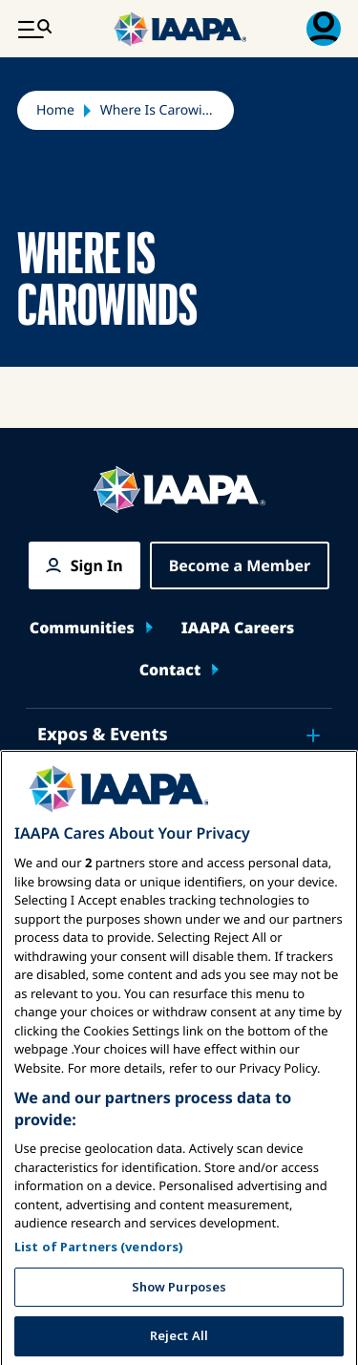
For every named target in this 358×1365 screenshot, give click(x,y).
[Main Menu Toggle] (34, 28)
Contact (170, 669)
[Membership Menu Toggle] (323, 28)
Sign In (97, 565)
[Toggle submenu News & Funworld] (313, 789)
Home (55, 110)
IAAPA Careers (237, 627)
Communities (82, 627)
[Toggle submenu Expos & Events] (313, 735)
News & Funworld (113, 788)
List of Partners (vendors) (98, 1295)
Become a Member (240, 565)
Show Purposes (179, 1335)
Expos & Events (102, 734)
